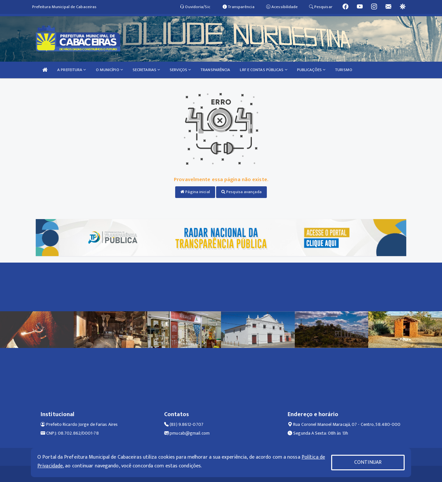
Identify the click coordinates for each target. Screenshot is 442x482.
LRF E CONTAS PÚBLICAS (263, 69)
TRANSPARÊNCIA (215, 69)
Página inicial (195, 191)
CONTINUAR (368, 462)
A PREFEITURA (71, 69)
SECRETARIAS (146, 69)
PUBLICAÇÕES (311, 69)
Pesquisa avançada (241, 191)
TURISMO (343, 69)
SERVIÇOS (180, 69)
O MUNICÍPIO (109, 69)
